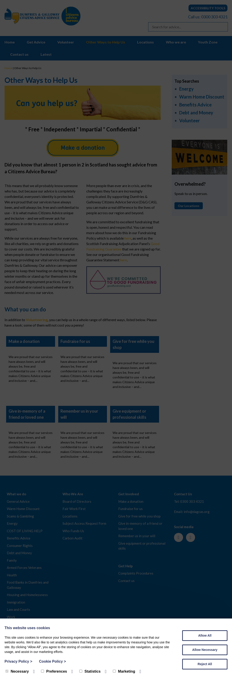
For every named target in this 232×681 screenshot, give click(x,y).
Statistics (90, 671)
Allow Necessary (204, 650)
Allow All (205, 635)
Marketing (124, 671)
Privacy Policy (18, 661)
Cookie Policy (52, 661)
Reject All (205, 664)
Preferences (54, 671)
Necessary (17, 671)
